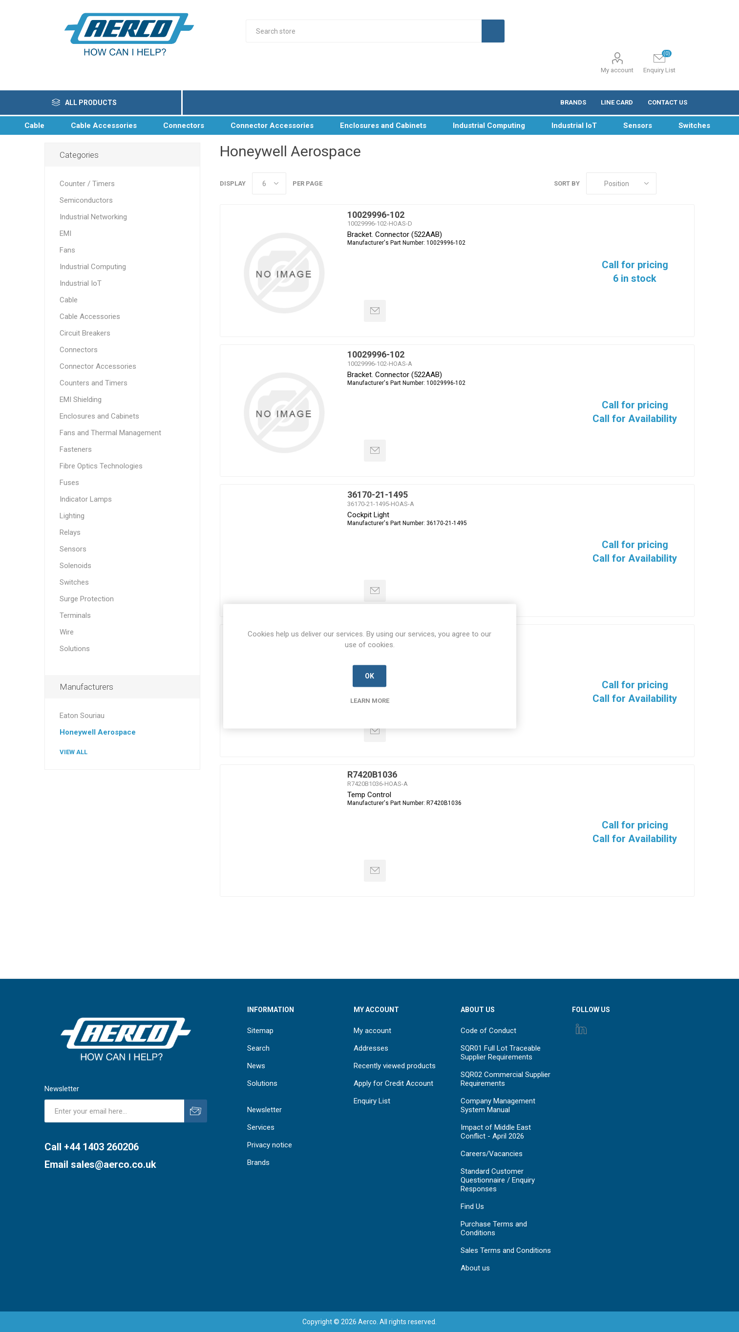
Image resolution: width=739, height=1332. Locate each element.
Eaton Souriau (82, 715)
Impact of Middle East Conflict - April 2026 (496, 1132)
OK (369, 676)
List (687, 183)
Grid (668, 183)
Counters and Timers (93, 383)
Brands (258, 1162)
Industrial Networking (93, 216)
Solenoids (75, 565)
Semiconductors (86, 200)
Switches (74, 582)
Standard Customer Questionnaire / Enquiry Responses (498, 1180)
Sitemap (260, 1030)
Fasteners (76, 449)
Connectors (79, 349)
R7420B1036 (372, 774)
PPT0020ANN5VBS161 (393, 635)
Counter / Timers (87, 183)
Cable (69, 300)
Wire (67, 632)
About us (475, 1268)
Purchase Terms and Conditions (494, 1228)
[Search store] (364, 31)
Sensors (73, 549)
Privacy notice (269, 1145)
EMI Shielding (81, 399)
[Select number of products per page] (269, 183)
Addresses (371, 1048)
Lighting (72, 515)
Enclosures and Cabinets (99, 416)
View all (73, 752)
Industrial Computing (93, 266)
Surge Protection (87, 598)
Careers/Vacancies (492, 1153)
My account (617, 70)
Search (258, 1048)
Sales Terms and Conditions (506, 1250)
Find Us (472, 1206)
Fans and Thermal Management (110, 432)
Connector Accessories (98, 366)
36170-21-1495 (377, 494)
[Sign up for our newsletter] (114, 1110)
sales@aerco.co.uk (113, 1164)
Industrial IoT (81, 283)
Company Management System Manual (498, 1105)
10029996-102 (375, 215)
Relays (70, 532)
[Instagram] (581, 1028)
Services (260, 1127)
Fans (67, 250)
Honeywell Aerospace (98, 732)
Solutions (75, 648)
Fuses (69, 482)
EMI (65, 233)
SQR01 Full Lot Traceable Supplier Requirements (501, 1052)
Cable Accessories (90, 316)
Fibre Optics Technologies (101, 466)
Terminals (75, 615)
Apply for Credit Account (393, 1083)
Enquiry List (372, 1101)
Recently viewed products (395, 1065)
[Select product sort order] (621, 183)
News (256, 1065)
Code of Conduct (488, 1030)
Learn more (369, 700)
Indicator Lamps (86, 499)
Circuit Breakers (85, 333)
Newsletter (264, 1109)
